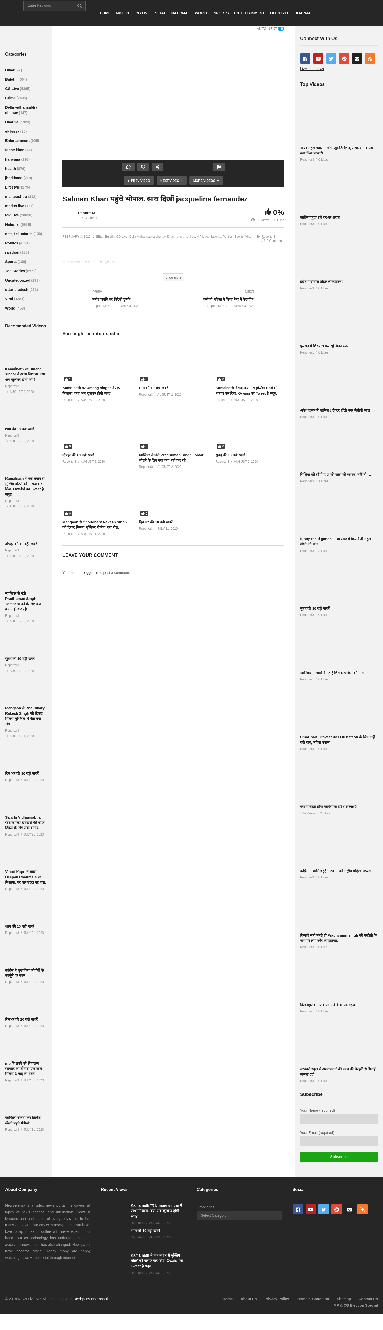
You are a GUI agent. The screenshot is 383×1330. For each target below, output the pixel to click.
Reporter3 (86, 213)
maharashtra (16, 196)
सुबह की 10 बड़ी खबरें (315, 608)
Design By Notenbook (91, 1299)
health (11, 169)
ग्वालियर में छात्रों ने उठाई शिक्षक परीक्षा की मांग (332, 673)
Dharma (12, 122)
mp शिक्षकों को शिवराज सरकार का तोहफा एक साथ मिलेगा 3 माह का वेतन (23, 1068)
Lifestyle (13, 187)
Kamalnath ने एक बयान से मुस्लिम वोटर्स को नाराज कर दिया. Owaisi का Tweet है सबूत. (157, 1260)
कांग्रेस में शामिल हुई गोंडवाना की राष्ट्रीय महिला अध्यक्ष (335, 871)
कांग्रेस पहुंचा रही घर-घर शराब (320, 217)
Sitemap (344, 1299)
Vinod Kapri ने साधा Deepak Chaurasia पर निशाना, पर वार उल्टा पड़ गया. (25, 877)
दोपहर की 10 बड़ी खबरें (21, 544)
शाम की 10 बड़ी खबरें (19, 429)
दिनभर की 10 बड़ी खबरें (21, 1019)
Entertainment (18, 141)
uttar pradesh (17, 290)
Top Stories (15, 271)
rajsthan (12, 252)
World (10, 308)
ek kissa (12, 131)
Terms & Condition (313, 1299)
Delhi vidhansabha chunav (147, 236)
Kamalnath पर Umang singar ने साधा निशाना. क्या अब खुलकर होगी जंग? (25, 374)
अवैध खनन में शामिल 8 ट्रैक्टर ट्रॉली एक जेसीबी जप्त (335, 410)
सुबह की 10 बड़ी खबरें (20, 659)
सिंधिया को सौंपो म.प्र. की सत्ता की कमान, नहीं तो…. (335, 474)
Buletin (11, 79)
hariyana (13, 159)
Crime (11, 98)
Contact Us (368, 1299)
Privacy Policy (276, 1299)
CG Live (12, 89)
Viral (9, 299)
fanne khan (15, 150)
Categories (205, 1207)
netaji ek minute (19, 234)
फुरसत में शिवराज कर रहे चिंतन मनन (324, 346)
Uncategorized (18, 280)
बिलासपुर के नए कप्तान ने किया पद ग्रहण (327, 1005)
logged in (90, 572)
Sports (11, 262)
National (12, 224)
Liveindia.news (312, 69)
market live (15, 206)
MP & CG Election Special (356, 1305)
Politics (12, 243)
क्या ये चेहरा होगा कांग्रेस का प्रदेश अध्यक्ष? (328, 807)
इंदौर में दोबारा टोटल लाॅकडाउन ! (321, 282)
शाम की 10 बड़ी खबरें (19, 926)
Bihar (10, 70)
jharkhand (14, 178)
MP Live (12, 215)
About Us (248, 1299)
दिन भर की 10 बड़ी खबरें (22, 773)
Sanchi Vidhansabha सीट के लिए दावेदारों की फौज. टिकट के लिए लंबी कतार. (25, 822)
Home (228, 1299)
